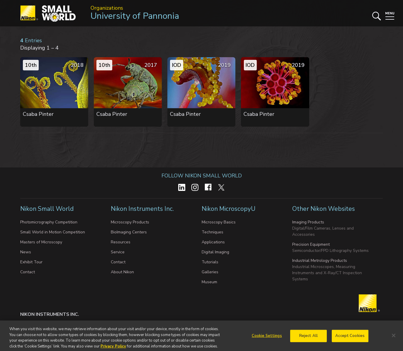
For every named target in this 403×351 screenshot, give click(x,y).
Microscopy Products (130, 222)
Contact (27, 272)
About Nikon (122, 272)
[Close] (393, 337)
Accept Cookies (350, 337)
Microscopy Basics (219, 222)
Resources (120, 242)
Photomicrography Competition (48, 222)
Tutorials (210, 262)
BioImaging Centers (129, 232)
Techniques (212, 232)
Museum (209, 282)
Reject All (308, 337)
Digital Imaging (215, 252)
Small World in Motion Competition (52, 232)
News (25, 252)
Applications (213, 242)
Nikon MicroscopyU (228, 209)
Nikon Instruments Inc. (142, 209)
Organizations (107, 7)
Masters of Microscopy (41, 242)
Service (118, 252)
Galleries (210, 272)
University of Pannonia (135, 16)
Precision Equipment (311, 244)
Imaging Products (308, 222)
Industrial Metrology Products (319, 260)
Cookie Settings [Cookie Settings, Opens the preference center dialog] (267, 337)
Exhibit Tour (31, 262)
